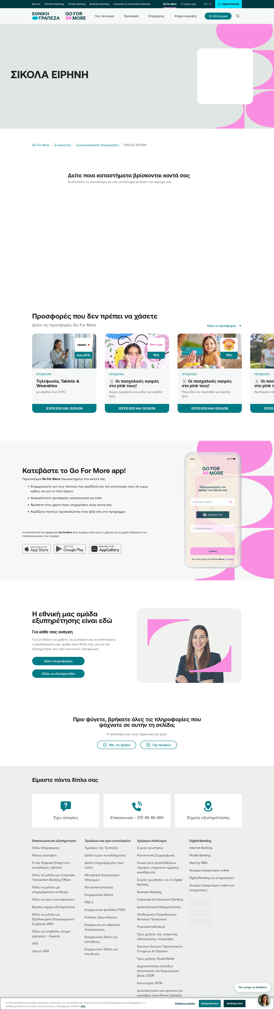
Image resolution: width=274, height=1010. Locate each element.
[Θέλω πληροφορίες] (58, 661)
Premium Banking (54, 4)
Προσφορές (131, 16)
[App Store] (38, 546)
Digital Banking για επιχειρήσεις (211, 877)
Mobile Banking (200, 855)
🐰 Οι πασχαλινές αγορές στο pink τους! (134, 383)
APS (35, 943)
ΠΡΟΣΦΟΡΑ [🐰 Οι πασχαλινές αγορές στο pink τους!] (116, 374)
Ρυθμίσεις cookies (185, 1003)
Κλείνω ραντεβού (44, 855)
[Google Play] (71, 546)
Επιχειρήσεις (157, 16)
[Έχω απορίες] (65, 811)
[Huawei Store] (202, 922)
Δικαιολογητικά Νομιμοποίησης (159, 907)
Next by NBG (198, 862)
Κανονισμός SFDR (149, 983)
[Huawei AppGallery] (107, 546)
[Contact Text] (137, 811)
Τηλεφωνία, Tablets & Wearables (58, 383)
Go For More (169, 4)
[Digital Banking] (228, 4)
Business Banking (99, 4)
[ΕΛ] (207, 4)
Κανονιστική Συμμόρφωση (155, 855)
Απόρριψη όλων (210, 1003)
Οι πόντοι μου (218, 16)
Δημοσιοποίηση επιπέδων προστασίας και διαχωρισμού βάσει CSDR (158, 970)
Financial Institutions (151, 926)
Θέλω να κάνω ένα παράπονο (53, 899)
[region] (137, 1004)
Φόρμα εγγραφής (186, 16)
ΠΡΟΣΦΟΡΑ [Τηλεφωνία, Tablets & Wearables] (43, 374)
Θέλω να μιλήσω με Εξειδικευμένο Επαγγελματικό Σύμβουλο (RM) (53, 919)
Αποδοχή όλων (235, 1003)
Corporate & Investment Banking (131, 4)
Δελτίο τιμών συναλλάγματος (105, 855)
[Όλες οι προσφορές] (224, 325)
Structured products (99, 887)
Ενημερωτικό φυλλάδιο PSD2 (105, 909)
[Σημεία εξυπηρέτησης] (208, 811)
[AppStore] (202, 902)
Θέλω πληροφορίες (46, 847)
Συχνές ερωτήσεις (150, 847)
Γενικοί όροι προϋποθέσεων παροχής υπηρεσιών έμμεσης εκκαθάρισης (158, 867)
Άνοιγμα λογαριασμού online (209, 870)
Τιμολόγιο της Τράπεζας (101, 847)
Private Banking (76, 4)
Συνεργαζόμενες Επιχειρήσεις (97, 145)
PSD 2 (89, 902)
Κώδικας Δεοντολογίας (101, 917)
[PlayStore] (202, 912)
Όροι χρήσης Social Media (155, 958)
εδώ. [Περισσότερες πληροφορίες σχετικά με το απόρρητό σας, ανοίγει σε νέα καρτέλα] (83, 1006)
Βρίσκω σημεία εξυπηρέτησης (53, 907)
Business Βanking (149, 892)
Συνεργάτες (62, 145)
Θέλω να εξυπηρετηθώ (58, 673)
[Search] (238, 16)
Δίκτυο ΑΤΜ (40, 951)
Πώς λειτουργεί (104, 16)
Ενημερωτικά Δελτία (99, 894)
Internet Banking (200, 847)
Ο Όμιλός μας (188, 4)
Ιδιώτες (36, 4)
